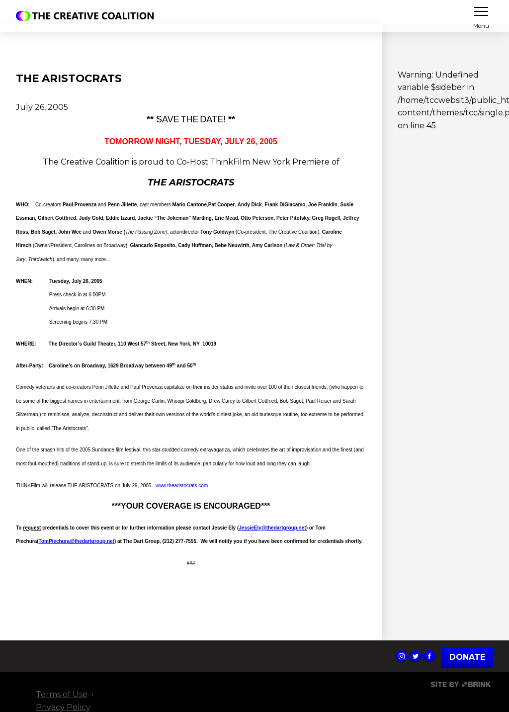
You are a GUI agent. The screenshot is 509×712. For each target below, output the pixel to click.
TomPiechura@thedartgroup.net (76, 541)
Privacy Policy (63, 707)
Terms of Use (61, 694)
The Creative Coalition (87, 16)
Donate (467, 657)
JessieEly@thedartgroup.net (272, 528)
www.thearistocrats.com (182, 485)
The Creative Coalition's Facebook (429, 656)
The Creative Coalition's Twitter (416, 656)
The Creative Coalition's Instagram (402, 656)
